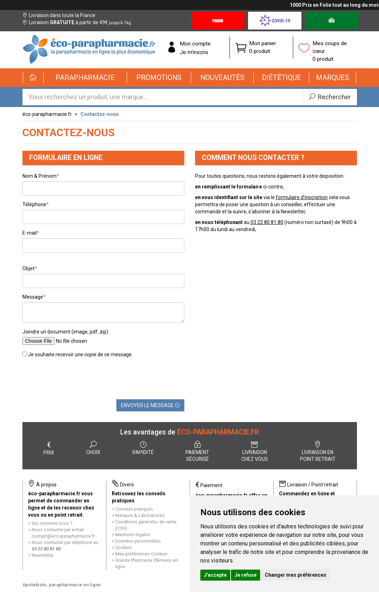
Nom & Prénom (39, 176)
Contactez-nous (99, 114)
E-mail (29, 233)
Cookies (123, 547)
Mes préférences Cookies (141, 553)
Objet (28, 268)
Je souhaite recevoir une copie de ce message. (77, 354)
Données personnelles (138, 541)
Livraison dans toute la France (58, 15)
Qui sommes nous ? (52, 523)
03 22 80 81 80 (267, 222)
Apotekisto (61, 584)
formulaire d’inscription (302, 197)
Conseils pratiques (134, 509)
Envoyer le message (150, 405)
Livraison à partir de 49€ (76, 22)
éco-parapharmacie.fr (47, 114)
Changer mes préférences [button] (295, 575)
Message (32, 297)
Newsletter (42, 555)
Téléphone (34, 204)
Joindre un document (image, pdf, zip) (65, 332)
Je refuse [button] (246, 575)
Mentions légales (132, 534)
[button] (85, 78)
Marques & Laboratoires (140, 515)
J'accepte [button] (215, 575)
